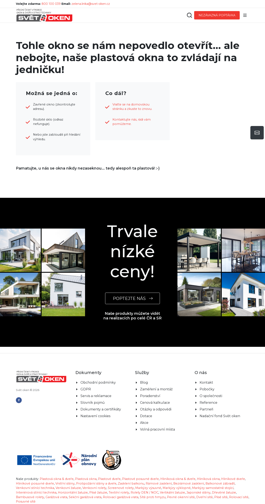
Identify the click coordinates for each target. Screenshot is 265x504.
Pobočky (207, 389)
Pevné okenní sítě (181, 497)
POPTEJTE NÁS (132, 298)
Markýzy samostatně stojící (212, 488)
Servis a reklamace (95, 396)
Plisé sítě (221, 497)
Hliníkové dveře (233, 479)
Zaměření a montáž (156, 389)
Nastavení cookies (95, 416)
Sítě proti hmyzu (153, 497)
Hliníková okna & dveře (177, 479)
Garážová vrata (56, 497)
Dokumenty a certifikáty (100, 409)
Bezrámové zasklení (188, 483)
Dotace (146, 416)
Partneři (206, 409)
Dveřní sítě (204, 497)
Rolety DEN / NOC (144, 492)
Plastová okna (86, 479)
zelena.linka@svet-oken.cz (90, 4)
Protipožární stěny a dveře (96, 483)
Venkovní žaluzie (68, 488)
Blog (144, 382)
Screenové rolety (121, 488)
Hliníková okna (208, 479)
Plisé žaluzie (98, 492)
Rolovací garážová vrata (120, 497)
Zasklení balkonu (131, 483)
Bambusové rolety (30, 497)
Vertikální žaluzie (172, 492)
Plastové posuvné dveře (140, 479)
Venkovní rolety (94, 488)
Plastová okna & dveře (57, 479)
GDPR (85, 389)
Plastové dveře (109, 479)
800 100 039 (51, 4)
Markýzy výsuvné (148, 488)
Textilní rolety (119, 492)
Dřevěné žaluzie (224, 492)
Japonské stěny (198, 492)
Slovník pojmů (92, 403)
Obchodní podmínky (98, 382)
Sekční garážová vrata (85, 497)
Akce (144, 423)
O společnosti (211, 396)
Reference (208, 403)
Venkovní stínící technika (35, 488)
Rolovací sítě (238, 497)
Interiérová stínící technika (36, 492)
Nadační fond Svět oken (220, 416)
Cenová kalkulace (155, 403)
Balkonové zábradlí (220, 483)
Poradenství (150, 396)
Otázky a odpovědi (155, 409)
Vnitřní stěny (65, 483)
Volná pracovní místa (157, 429)
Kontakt (206, 382)
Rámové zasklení (159, 483)
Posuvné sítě (26, 501)
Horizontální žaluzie (73, 492)
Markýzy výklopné (177, 488)
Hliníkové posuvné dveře (35, 483)
